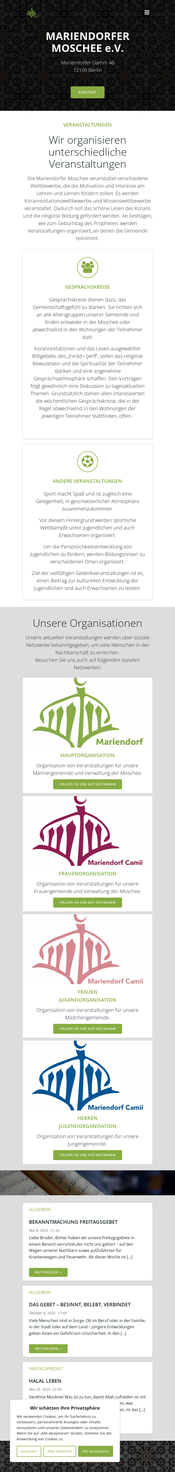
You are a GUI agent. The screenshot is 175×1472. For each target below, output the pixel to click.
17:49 (62, 1313)
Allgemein (39, 1209)
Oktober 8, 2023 (42, 1313)
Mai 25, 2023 (39, 1389)
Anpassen (29, 1451)
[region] (65, 1431)
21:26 (54, 1230)
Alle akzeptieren (95, 1451)
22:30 (56, 1389)
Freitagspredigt (46, 1368)
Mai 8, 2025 (38, 1230)
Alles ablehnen (59, 1451)
